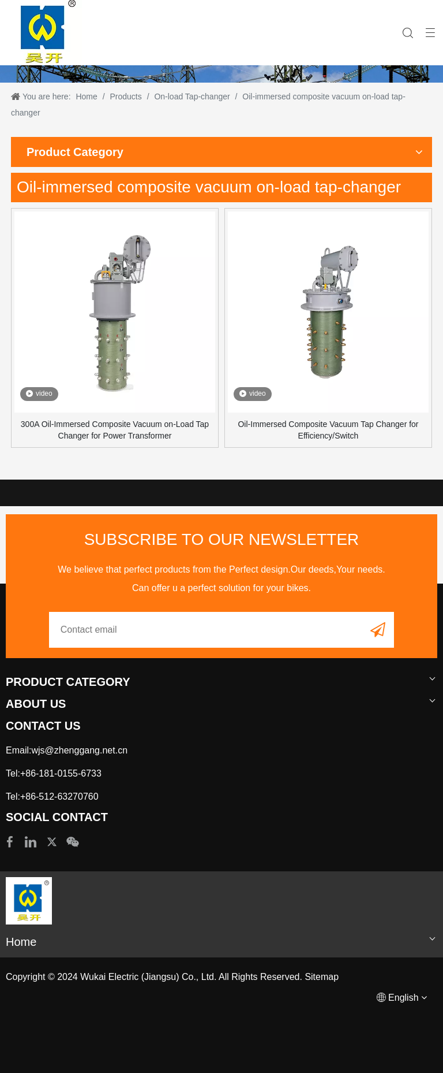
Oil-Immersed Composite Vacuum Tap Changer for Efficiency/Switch (328, 429)
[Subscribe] (377, 629)
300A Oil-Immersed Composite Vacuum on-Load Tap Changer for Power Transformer (115, 429)
